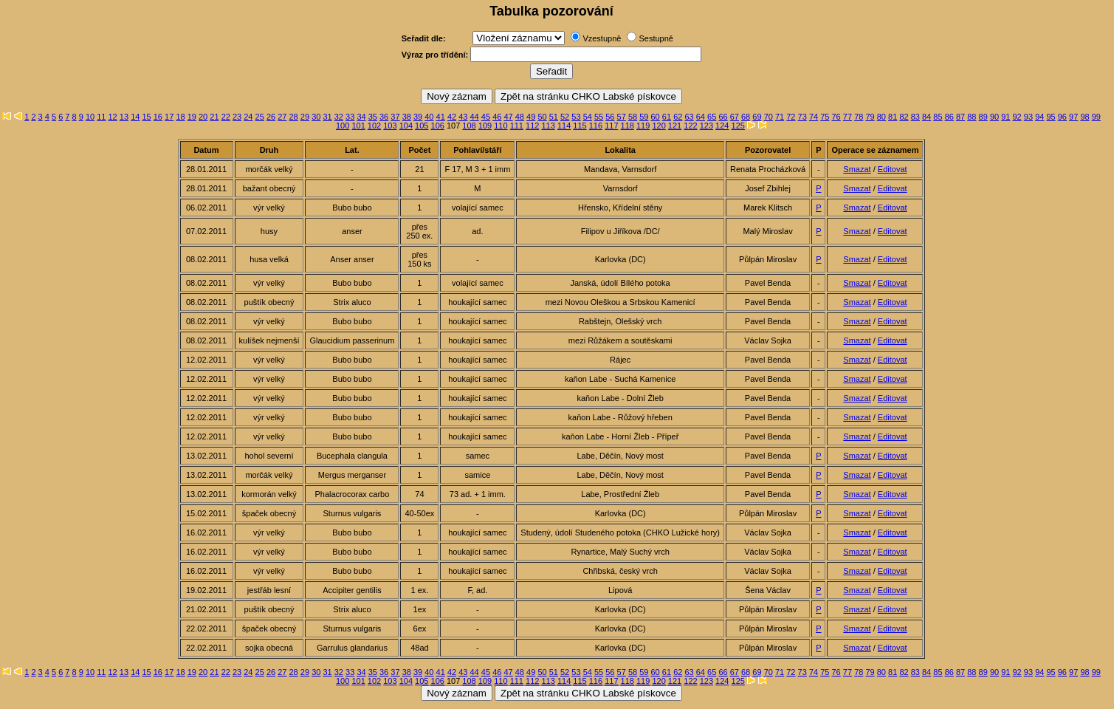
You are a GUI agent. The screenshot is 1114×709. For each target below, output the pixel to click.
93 (1028, 116)
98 (1084, 116)
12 (113, 116)
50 (541, 116)
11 (101, 116)
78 (858, 116)
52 (564, 116)
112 (532, 125)
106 (437, 125)
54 (587, 116)
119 (643, 125)
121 (674, 125)
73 (802, 116)
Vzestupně (601, 38)
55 (598, 116)
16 (158, 116)
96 (1062, 116)
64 (700, 116)
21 (214, 116)
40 (428, 116)
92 (1017, 116)
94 (1039, 116)
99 (1096, 116)
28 (293, 116)
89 (983, 116)
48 (519, 116)
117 (611, 125)
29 (304, 116)
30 (316, 116)
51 (553, 116)
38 (406, 116)
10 (90, 116)
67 (734, 116)
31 (327, 116)
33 (349, 116)
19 (192, 116)
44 (474, 116)
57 (621, 116)
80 (881, 116)
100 (342, 125)
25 (259, 116)
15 (146, 116)
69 (756, 116)
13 (124, 116)
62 (677, 116)
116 (595, 125)
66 (722, 116)
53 (575, 116)
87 (960, 116)
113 (547, 125)
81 (892, 116)
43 (462, 116)
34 (361, 116)
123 (706, 125)
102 (374, 125)
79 (869, 116)
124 (722, 125)
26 (271, 116)
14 (135, 116)
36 (383, 116)
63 (688, 116)
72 (790, 116)
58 (632, 116)
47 (507, 116)
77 (847, 116)
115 (579, 125)
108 (468, 125)
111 (516, 125)
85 (937, 116)
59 (643, 116)
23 (237, 116)
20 (203, 116)
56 (609, 116)
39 (417, 116)
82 (903, 116)
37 (395, 116)
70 (768, 116)
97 (1073, 116)
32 (338, 116)
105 (421, 125)
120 (658, 125)
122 (690, 125)
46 (496, 116)
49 (530, 116)
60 (655, 116)
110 (500, 125)
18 (180, 116)
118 (627, 125)
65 (711, 116)
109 (485, 125)
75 (824, 116)
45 (485, 116)
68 (745, 116)
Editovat (892, 169)
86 (949, 116)
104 (406, 125)
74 (813, 116)
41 (440, 116)
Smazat (856, 169)
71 (779, 116)
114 (564, 125)
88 (971, 116)
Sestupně (656, 38)
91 (1005, 116)
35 (372, 116)
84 (926, 116)
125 (738, 125)
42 (451, 116)
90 (994, 116)
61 (666, 116)
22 (225, 116)
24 (248, 116)
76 (836, 116)
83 (915, 116)
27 (282, 116)
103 (389, 125)
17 (169, 116)
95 (1050, 116)
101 (358, 125)
